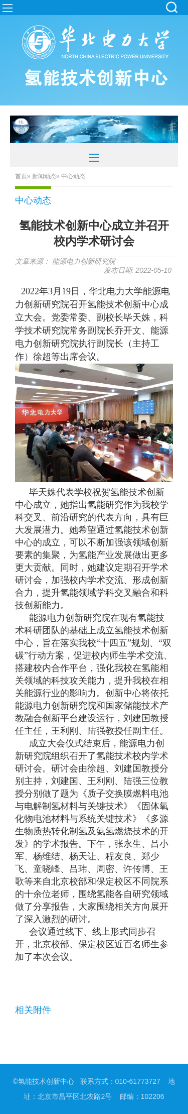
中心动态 (33, 200)
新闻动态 (44, 176)
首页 (21, 176)
